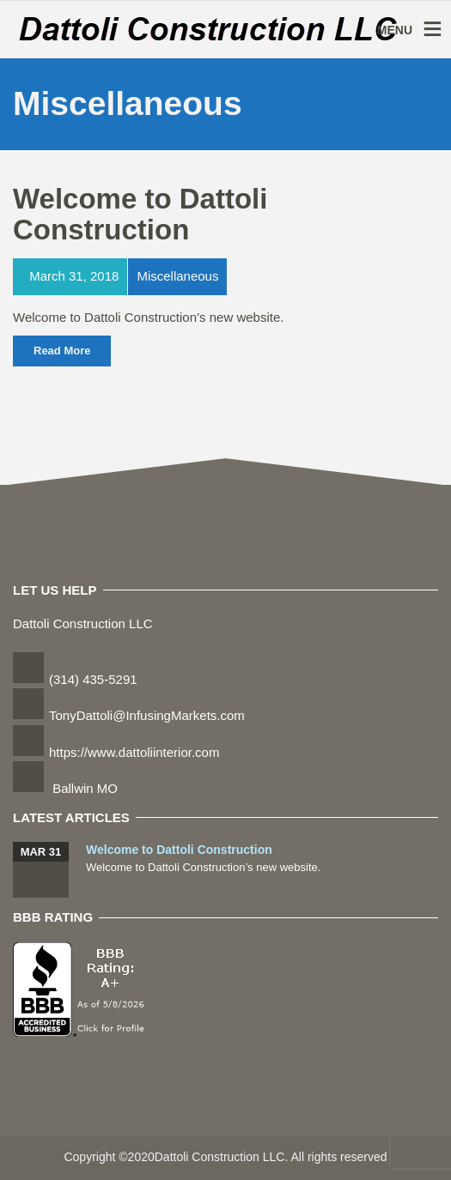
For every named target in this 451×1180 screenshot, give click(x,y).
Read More (62, 350)
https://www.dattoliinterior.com (134, 752)
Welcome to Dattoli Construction (140, 214)
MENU (394, 30)
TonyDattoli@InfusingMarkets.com (147, 715)
